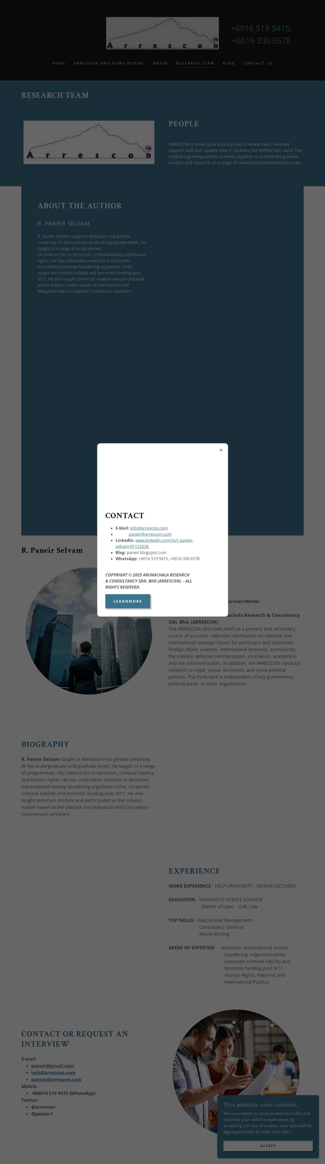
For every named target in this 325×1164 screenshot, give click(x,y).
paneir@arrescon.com (150, 534)
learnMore (127, 601)
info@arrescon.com (149, 528)
